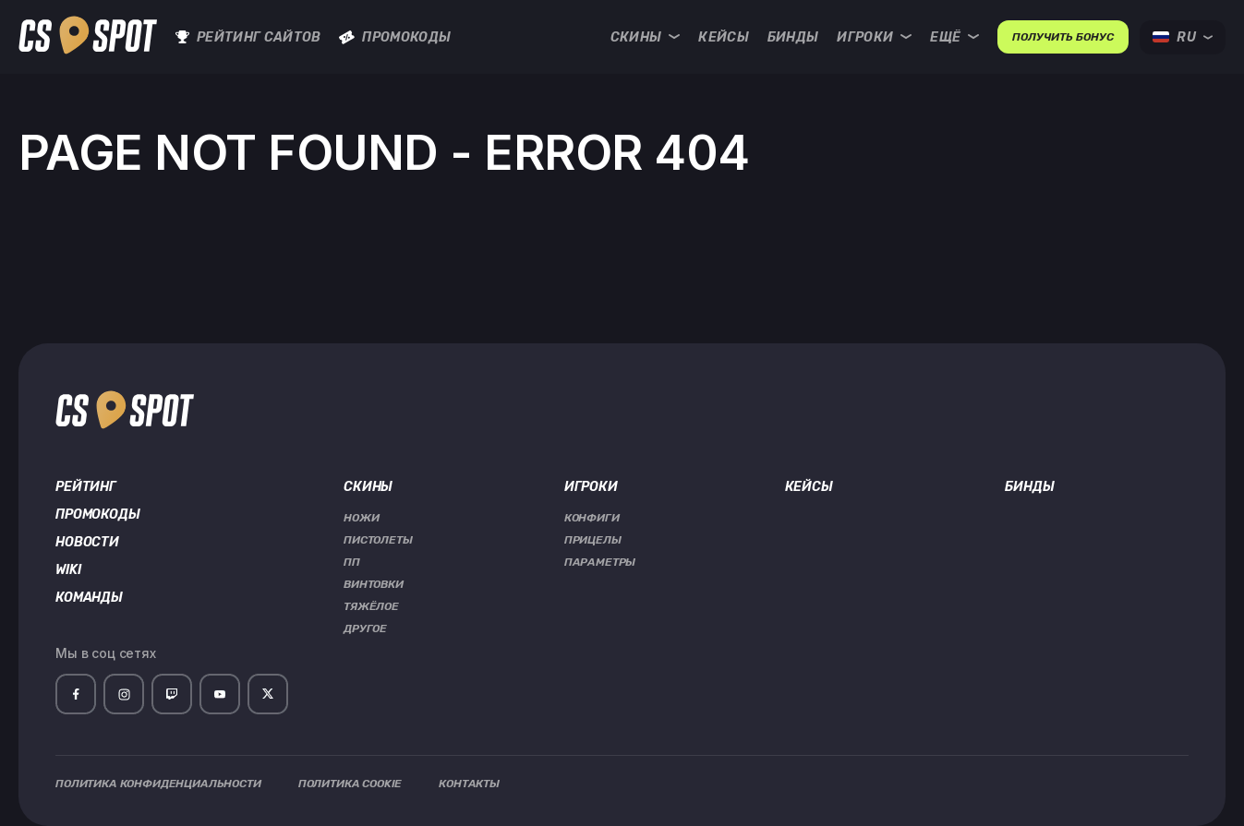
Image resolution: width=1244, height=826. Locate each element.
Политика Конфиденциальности (158, 783)
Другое (365, 628)
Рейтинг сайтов (247, 37)
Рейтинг (85, 487)
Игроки (874, 37)
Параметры (600, 562)
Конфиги (592, 517)
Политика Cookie (350, 783)
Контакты (469, 783)
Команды (89, 598)
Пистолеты (378, 539)
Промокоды (395, 37)
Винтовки (374, 584)
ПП (352, 562)
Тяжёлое (371, 606)
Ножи (361, 517)
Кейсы (723, 37)
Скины (645, 37)
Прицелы (593, 539)
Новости (87, 542)
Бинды (793, 37)
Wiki (67, 570)
